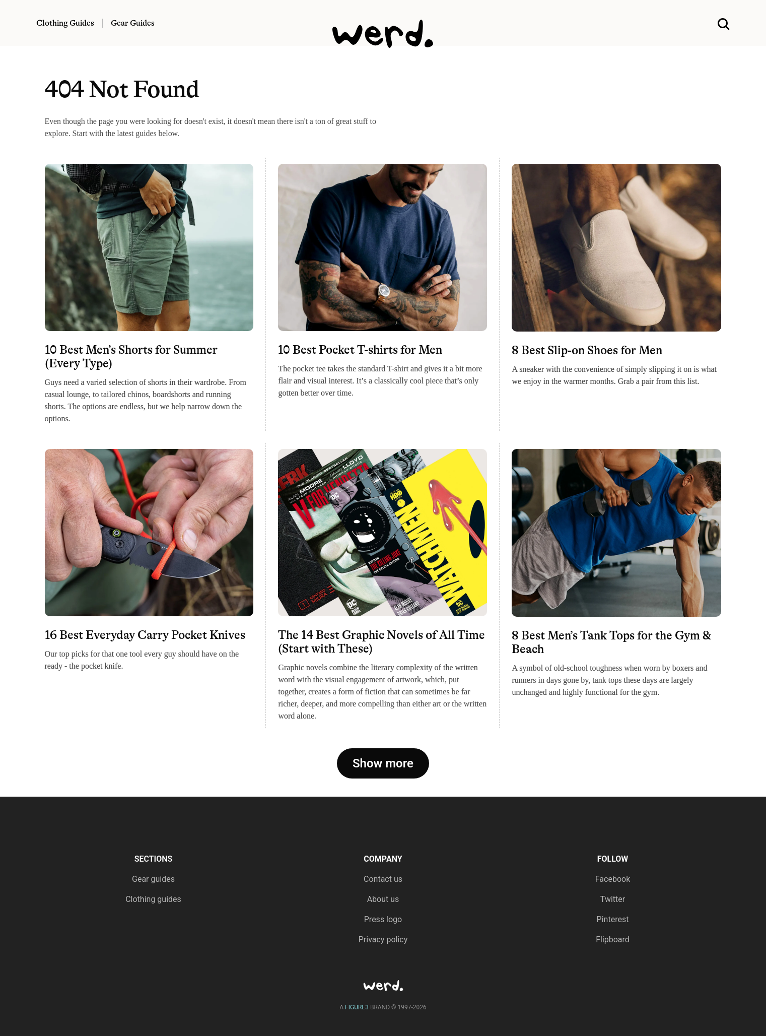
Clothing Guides (65, 23)
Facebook (612, 879)
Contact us (383, 879)
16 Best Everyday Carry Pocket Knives (145, 635)
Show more (383, 763)
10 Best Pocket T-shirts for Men (360, 350)
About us (383, 899)
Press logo (383, 919)
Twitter (612, 899)
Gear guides (153, 879)
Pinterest (613, 919)
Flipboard (613, 939)
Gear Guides (133, 23)
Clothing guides (153, 899)
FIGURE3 (357, 1007)
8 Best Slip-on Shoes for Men (587, 350)
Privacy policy (383, 939)
